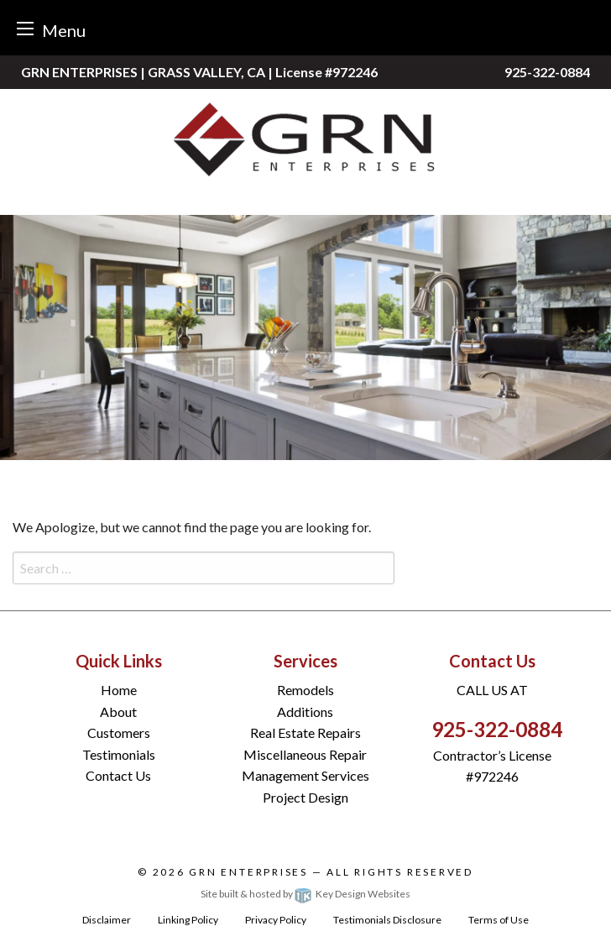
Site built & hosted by (305, 893)
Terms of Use (498, 919)
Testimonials (118, 754)
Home (119, 690)
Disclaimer (106, 919)
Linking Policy (188, 919)
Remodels (305, 690)
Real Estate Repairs (305, 732)
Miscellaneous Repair (305, 754)
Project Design (305, 797)
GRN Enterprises (248, 872)
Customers (118, 732)
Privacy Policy (275, 919)
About (118, 711)
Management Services (305, 775)
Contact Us (118, 775)
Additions (305, 711)
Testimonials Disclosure (387, 919)
